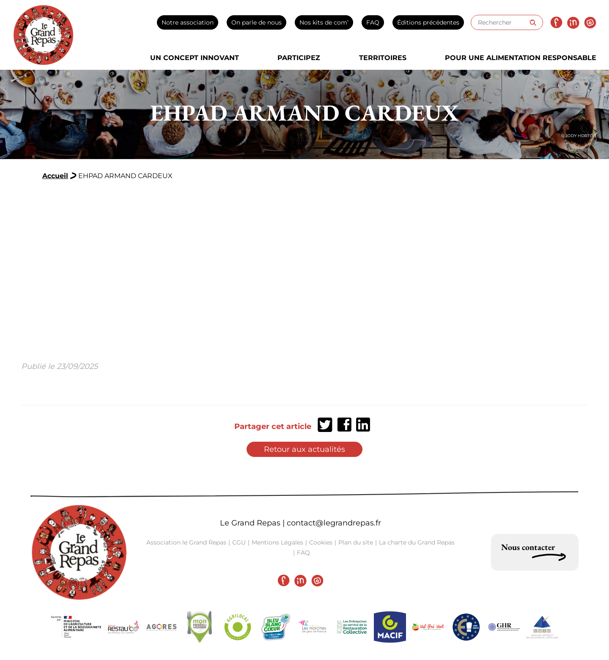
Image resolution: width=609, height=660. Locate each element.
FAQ (372, 22)
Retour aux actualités (304, 449)
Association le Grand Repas (186, 542)
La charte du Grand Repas (417, 542)
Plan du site (355, 542)
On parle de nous (256, 22)
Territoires (382, 58)
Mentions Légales (277, 542)
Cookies (320, 542)
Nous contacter (528, 547)
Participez (298, 58)
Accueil (55, 176)
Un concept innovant (194, 58)
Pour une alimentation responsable (520, 58)
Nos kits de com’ (323, 22)
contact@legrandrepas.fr (334, 523)
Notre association (188, 22)
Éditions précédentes (428, 22)
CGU (239, 542)
